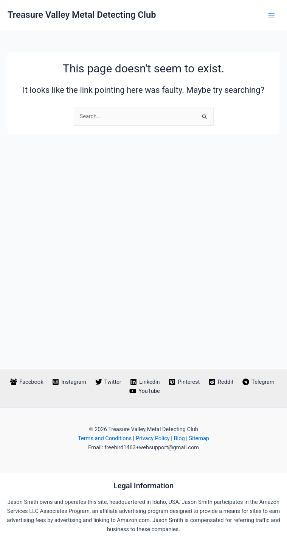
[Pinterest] (184, 381)
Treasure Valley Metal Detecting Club (82, 14)
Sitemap (199, 438)
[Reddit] (221, 381)
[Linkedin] (145, 381)
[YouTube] (144, 391)
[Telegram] (258, 381)
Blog (179, 438)
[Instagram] (69, 381)
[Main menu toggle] (271, 15)
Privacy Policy (153, 438)
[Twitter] (108, 381)
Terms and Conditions (105, 438)
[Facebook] (26, 381)
